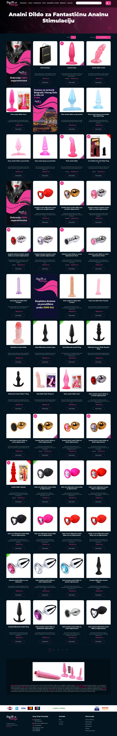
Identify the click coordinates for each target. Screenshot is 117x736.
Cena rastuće (103, 37)
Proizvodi (23, 3)
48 (73, 37)
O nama (61, 722)
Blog (60, 719)
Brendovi (63, 3)
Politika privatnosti (90, 730)
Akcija (30, 3)
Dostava (87, 728)
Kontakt (61, 724)
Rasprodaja (37, 3)
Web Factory (9, 726)
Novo (44, 3)
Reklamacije (88, 726)
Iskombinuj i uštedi (53, 3)
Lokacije (69, 3)
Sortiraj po (92, 37)
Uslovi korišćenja (89, 719)
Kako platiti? (88, 724)
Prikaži (68, 37)
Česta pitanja (88, 722)
